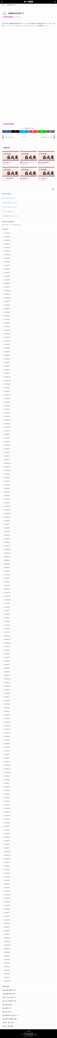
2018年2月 (7, 585)
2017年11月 (7, 596)
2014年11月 (7, 726)
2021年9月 (7, 431)
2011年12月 (7, 851)
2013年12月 (7, 765)
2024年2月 (7, 326)
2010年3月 (7, 927)
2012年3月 (7, 841)
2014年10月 (7, 729)
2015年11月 (7, 682)
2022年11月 (7, 380)
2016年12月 (7, 636)
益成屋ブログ (8, 1008)
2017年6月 (7, 614)
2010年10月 (7, 902)
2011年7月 (7, 869)
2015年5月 (7, 704)
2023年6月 (7, 355)
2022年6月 (7, 398)
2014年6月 (7, 744)
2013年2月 (7, 801)
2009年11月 (7, 941)
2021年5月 (7, 445)
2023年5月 (7, 359)
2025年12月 (7, 247)
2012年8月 (7, 823)
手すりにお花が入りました (9, 207)
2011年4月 (7, 880)
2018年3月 (7, 582)
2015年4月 (7, 708)
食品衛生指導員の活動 (10, 1019)
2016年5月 (7, 661)
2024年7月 (7, 308)
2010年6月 (7, 916)
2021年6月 (7, 442)
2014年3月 (7, 754)
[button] (6, 131)
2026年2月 (7, 240)
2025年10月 (7, 254)
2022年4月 (7, 406)
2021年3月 (7, 452)
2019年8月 (7, 521)
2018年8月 (7, 564)
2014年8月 (7, 736)
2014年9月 (7, 733)
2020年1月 (7, 503)
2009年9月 (7, 949)
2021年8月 (7, 434)
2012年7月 (7, 826)
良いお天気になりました (9, 198)
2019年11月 (7, 510)
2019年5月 (7, 531)
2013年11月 (7, 769)
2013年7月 (7, 783)
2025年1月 (7, 287)
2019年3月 (7, 539)
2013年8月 (7, 779)
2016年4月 (7, 664)
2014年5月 (7, 747)
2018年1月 (7, 589)
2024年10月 (7, 298)
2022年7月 (7, 395)
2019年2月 (7, 542)
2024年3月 (7, 323)
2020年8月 (7, 477)
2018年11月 (7, 553)
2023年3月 (7, 366)
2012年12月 (7, 808)
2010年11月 (7, 898)
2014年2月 (7, 758)
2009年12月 (7, 938)
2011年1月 (7, 891)
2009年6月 (7, 959)
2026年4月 (7, 233)
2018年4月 (7, 578)
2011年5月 (7, 877)
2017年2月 (7, 628)
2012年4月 (7, 837)
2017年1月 (7, 632)
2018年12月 (7, 549)
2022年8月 (7, 391)
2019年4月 (7, 535)
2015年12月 (7, 679)
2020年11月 (7, 467)
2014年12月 (7, 722)
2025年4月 (7, 276)
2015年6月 (7, 700)
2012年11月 (7, 812)
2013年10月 (7, 772)
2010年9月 (7, 905)
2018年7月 (7, 567)
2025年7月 (7, 265)
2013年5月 (7, 790)
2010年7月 (7, 913)
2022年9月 (7, 388)
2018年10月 (7, 557)
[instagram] (27, 1031)
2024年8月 (7, 305)
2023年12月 (7, 334)
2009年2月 (7, 974)
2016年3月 (7, 668)
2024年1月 (7, 330)
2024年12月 (7, 290)
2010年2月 (7, 931)
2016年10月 (7, 643)
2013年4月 (7, 794)
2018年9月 (7, 560)
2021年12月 (7, 420)
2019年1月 (7, 546)
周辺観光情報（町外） (10, 994)
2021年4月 (7, 449)
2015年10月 (7, 686)
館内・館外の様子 (9, 1022)
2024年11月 (7, 294)
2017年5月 (7, 618)
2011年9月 (7, 862)
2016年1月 (7, 675)
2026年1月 (7, 244)
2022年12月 (7, 377)
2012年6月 (7, 830)
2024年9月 (7, 301)
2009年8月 (7, 952)
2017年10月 (7, 600)
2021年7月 (7, 438)
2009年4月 (7, 967)
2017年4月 (7, 621)
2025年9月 (7, 258)
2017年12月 (7, 593)
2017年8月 (7, 607)
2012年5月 (7, 833)
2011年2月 (7, 887)
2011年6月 (7, 873)
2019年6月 (7, 528)
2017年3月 (7, 625)
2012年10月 (7, 815)
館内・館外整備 (8, 1026)
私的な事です (8, 1012)
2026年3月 (7, 236)
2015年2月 (7, 715)
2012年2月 (7, 844)
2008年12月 (7, 981)
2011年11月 (7, 855)
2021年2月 (7, 456)
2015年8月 (7, 693)
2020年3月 (7, 495)
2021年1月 (7, 459)
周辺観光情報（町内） (8, 16)
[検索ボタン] (55, 2)
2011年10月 (7, 859)
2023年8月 (7, 348)
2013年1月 (7, 805)
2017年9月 (7, 603)
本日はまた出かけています (9, 203)
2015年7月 (7, 697)
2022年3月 (7, 409)
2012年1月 (7, 848)
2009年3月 (7, 970)
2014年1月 (7, 761)
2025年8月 (7, 262)
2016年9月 (7, 646)
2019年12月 (7, 506)
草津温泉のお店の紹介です (11, 1015)
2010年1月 (7, 934)
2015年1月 (7, 718)
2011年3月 (7, 884)
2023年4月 (7, 362)
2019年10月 (7, 513)
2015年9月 (7, 690)
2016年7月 (7, 654)
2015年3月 (7, 711)
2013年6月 (7, 787)
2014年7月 (7, 740)
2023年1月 (7, 373)
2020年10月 (7, 470)
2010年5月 (7, 920)
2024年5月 (7, 316)
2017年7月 (7, 610)
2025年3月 (7, 280)
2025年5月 (7, 272)
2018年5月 (7, 575)
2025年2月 (7, 283)
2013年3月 (7, 797)
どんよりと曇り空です (8, 211)
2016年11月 (7, 639)
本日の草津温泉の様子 (10, 1001)
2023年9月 (7, 344)
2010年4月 (7, 923)
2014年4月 (7, 751)
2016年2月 (7, 672)
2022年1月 (7, 416)
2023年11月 (7, 337)
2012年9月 (7, 819)
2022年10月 (7, 384)
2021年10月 (7, 427)
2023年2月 (7, 370)
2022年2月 (7, 413)
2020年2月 (7, 499)
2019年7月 (7, 524)
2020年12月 (7, 463)
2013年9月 (7, 776)
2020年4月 (7, 492)
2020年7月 (7, 481)
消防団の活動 (8, 1004)
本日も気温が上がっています (10, 216)
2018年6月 (7, 571)
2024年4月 (7, 319)
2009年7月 (7, 956)
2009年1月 (7, 977)
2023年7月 (7, 352)
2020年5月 (7, 488)
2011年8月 (7, 866)
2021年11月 (7, 424)
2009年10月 (7, 945)
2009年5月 (7, 963)
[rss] (29, 1031)
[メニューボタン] (2, 2)
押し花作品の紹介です (10, 997)
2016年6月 (7, 657)
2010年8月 (7, 909)
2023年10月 (7, 341)
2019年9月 (7, 517)
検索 (53, 189)
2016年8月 (7, 650)
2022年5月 (7, 402)
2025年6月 (7, 269)
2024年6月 (7, 312)
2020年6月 (7, 485)
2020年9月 (7, 474)
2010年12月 (7, 895)
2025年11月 (7, 251)
